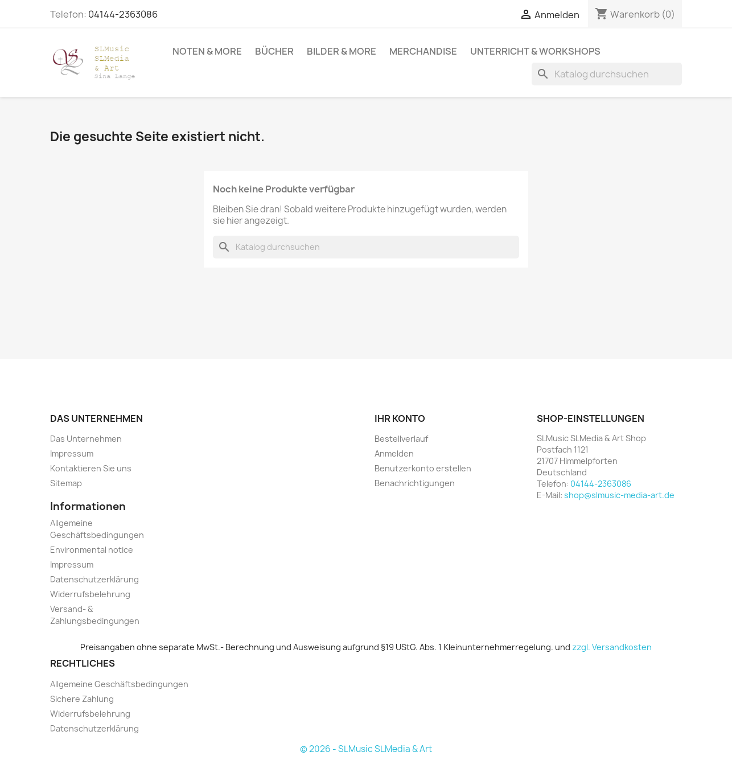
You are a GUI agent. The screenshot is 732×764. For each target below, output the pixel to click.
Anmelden (394, 453)
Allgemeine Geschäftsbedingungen (119, 684)
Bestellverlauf (401, 438)
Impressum (71, 453)
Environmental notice (91, 549)
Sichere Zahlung (82, 698)
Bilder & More (341, 51)
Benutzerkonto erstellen (423, 468)
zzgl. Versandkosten (612, 647)
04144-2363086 (123, 14)
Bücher (274, 51)
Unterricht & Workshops (535, 51)
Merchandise (423, 51)
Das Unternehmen (86, 438)
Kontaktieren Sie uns (90, 468)
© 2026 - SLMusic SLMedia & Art (366, 749)
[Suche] (607, 74)
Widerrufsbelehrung (90, 594)
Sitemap (66, 483)
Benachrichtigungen (415, 483)
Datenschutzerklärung (94, 579)
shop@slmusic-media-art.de (619, 495)
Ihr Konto (400, 418)
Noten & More (207, 51)
